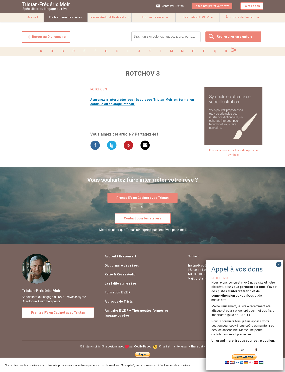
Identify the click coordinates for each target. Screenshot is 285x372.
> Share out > (196, 347)
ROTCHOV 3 (98, 90)
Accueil (32, 17)
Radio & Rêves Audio (120, 275)
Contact (193, 257)
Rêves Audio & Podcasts (108, 17)
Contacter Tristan (173, 6)
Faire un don (252, 6)
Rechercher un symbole (234, 36)
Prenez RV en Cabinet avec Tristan (142, 198)
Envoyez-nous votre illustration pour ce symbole (233, 153)
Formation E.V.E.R (196, 17)
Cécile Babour (145, 347)
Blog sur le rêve (152, 17)
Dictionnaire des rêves (65, 17)
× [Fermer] (278, 264)
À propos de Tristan (240, 17)
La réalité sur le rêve (120, 284)
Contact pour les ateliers (142, 219)
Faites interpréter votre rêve (212, 6)
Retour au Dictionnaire (46, 37)
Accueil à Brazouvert (120, 257)
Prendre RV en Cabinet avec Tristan (58, 313)
